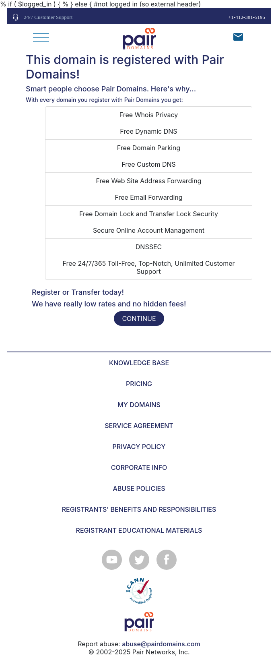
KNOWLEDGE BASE (139, 363)
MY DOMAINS (139, 405)
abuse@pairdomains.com (161, 644)
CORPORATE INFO (139, 467)
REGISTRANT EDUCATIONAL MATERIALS (139, 530)
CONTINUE (139, 318)
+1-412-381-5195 (246, 17)
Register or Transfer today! (78, 292)
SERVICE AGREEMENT (139, 426)
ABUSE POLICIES (139, 488)
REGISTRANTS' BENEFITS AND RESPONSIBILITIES (139, 509)
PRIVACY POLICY (139, 447)
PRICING (139, 384)
